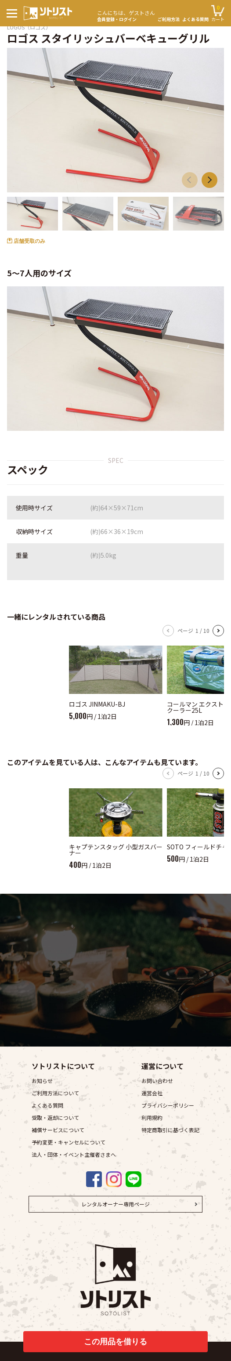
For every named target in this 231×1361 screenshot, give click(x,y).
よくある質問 (195, 19)
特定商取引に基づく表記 (170, 1130)
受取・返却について (55, 1117)
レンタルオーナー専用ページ (115, 1204)
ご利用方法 (169, 19)
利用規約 (151, 1117)
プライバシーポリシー (167, 1105)
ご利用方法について (55, 1093)
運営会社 (151, 1093)
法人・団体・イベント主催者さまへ (74, 1154)
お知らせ (42, 1080)
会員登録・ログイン (126, 15)
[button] (209, 180)
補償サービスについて (58, 1130)
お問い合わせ (157, 1080)
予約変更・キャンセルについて (68, 1142)
